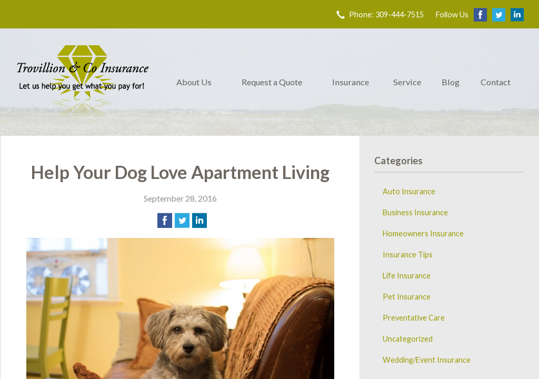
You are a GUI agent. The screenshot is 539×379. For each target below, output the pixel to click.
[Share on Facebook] (164, 220)
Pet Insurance (407, 296)
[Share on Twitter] (182, 220)
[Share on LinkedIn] (199, 220)
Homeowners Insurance (423, 233)
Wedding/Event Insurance (427, 359)
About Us (194, 82)
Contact (496, 82)
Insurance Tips (408, 254)
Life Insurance (407, 275)
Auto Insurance (409, 191)
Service (407, 82)
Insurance (350, 82)
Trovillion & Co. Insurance (82, 82)
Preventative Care (414, 317)
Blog (451, 82)
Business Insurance (415, 212)
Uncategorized (408, 338)
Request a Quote (272, 82)
